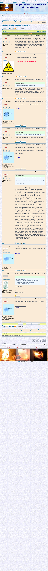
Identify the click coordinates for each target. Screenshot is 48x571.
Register (8, 15)
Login (3, 15)
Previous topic (38, 31)
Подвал (12, 21)
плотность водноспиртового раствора (16, 25)
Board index (5, 21)
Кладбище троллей (34, 21)
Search (44, 15)
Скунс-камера (23, 21)
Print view (4, 31)
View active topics (14, 20)
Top (3, 51)
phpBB (19, 361)
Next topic (44, 31)
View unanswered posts (6, 20)
